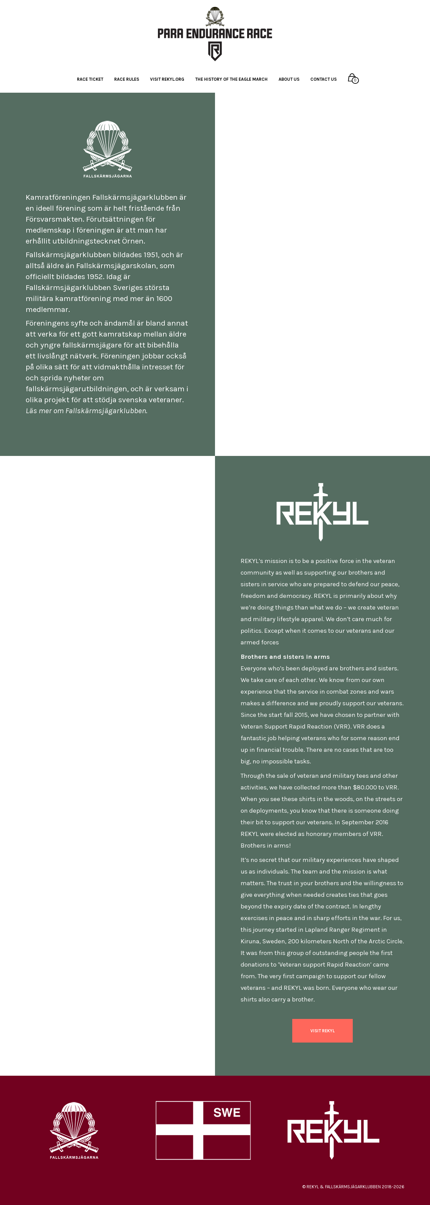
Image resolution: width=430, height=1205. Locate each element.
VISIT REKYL (322, 1030)
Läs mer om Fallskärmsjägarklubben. (86, 410)
